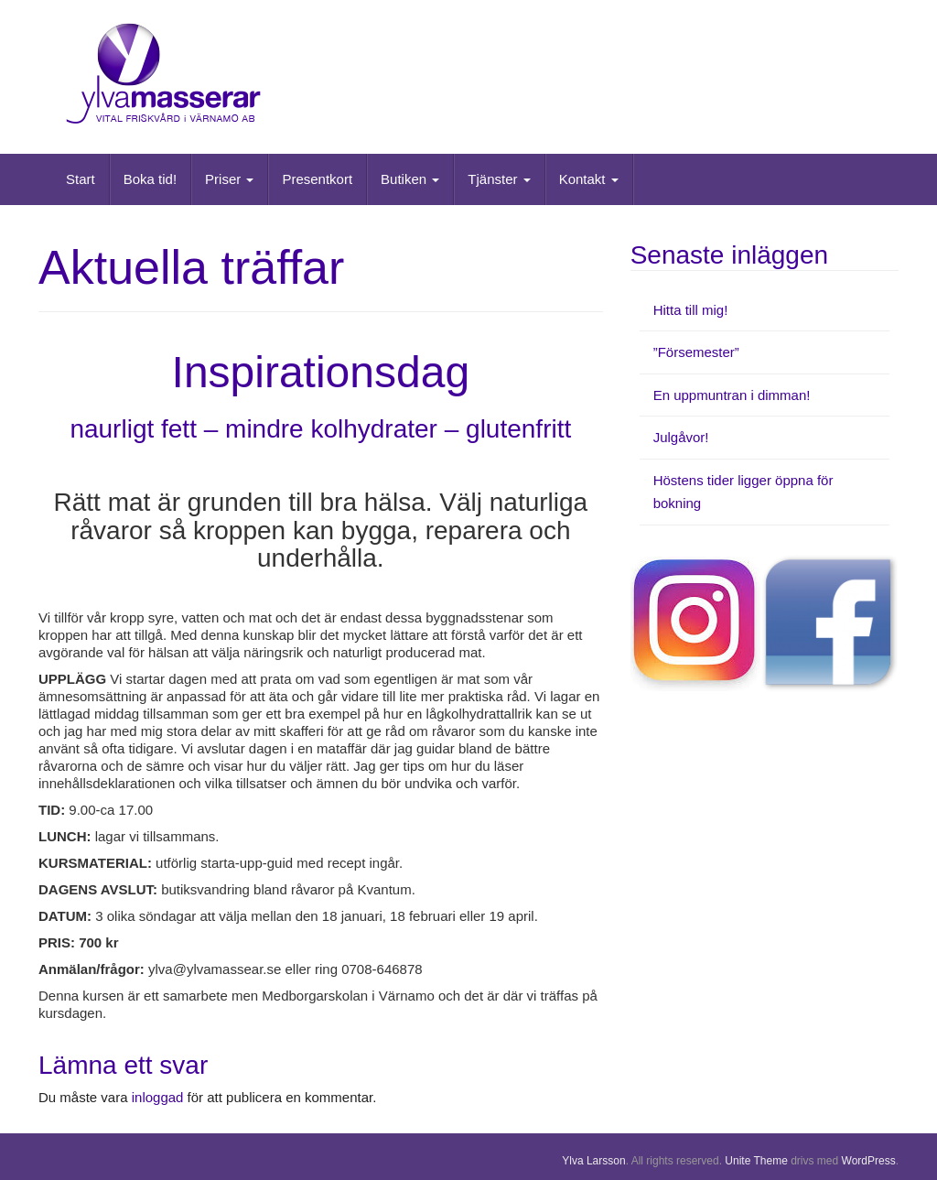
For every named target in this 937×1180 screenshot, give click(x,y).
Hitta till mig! (690, 310)
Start (80, 179)
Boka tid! (150, 179)
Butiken (410, 179)
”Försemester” (696, 352)
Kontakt (589, 179)
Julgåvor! (681, 437)
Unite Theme (756, 1160)
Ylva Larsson (593, 1160)
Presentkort (317, 179)
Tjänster (499, 179)
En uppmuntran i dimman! (732, 395)
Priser (229, 179)
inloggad (158, 1097)
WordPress (869, 1160)
